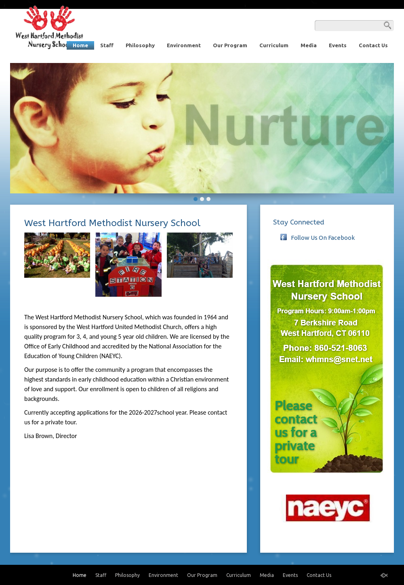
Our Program (230, 45)
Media (309, 45)
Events (338, 45)
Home (80, 45)
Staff (107, 45)
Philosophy (140, 45)
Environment (184, 45)
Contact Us (373, 45)
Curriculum (273, 45)
